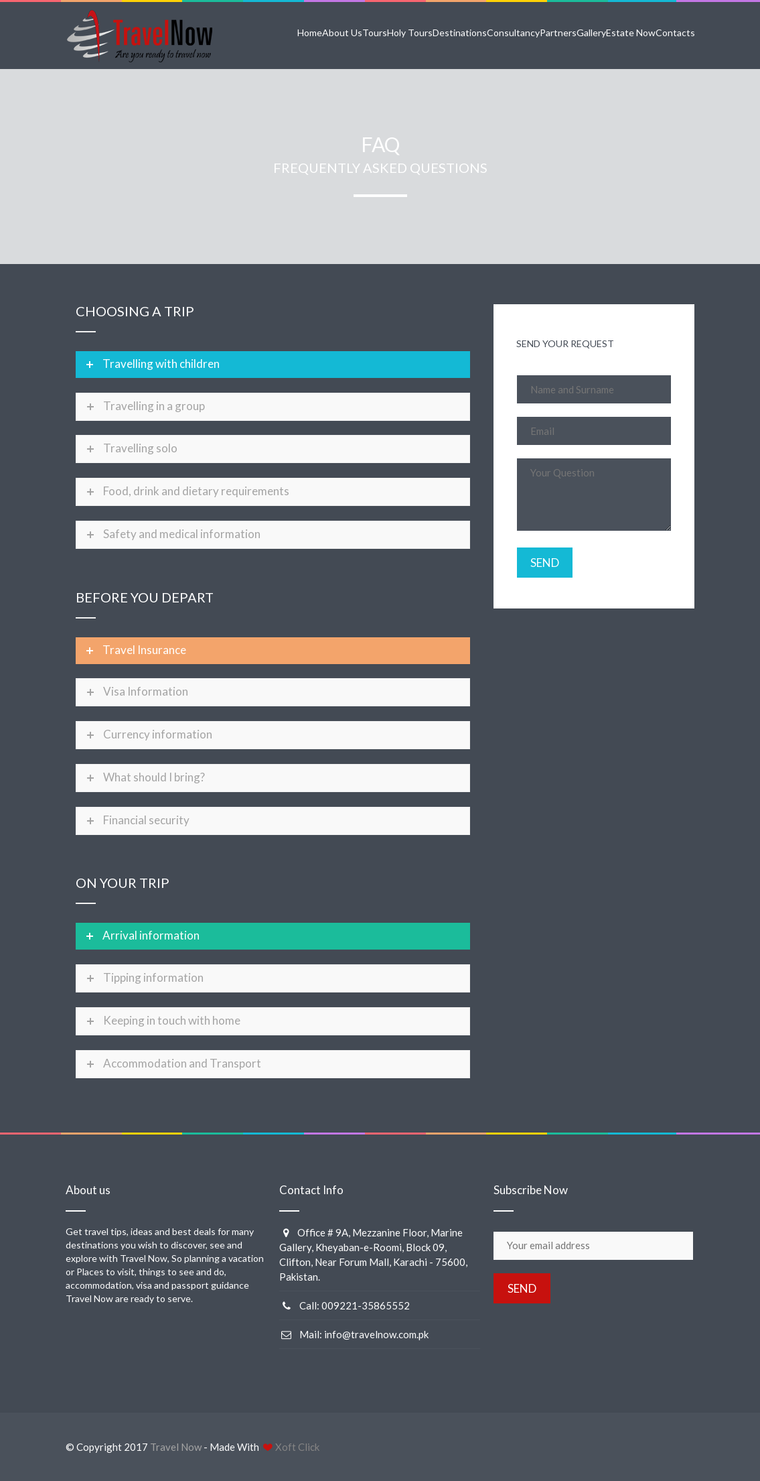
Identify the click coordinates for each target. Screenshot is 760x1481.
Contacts (675, 32)
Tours (374, 32)
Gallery (591, 32)
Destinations (460, 32)
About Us (342, 32)
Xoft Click (297, 1447)
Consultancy (513, 32)
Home (309, 32)
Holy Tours (410, 32)
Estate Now (631, 32)
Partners (558, 32)
